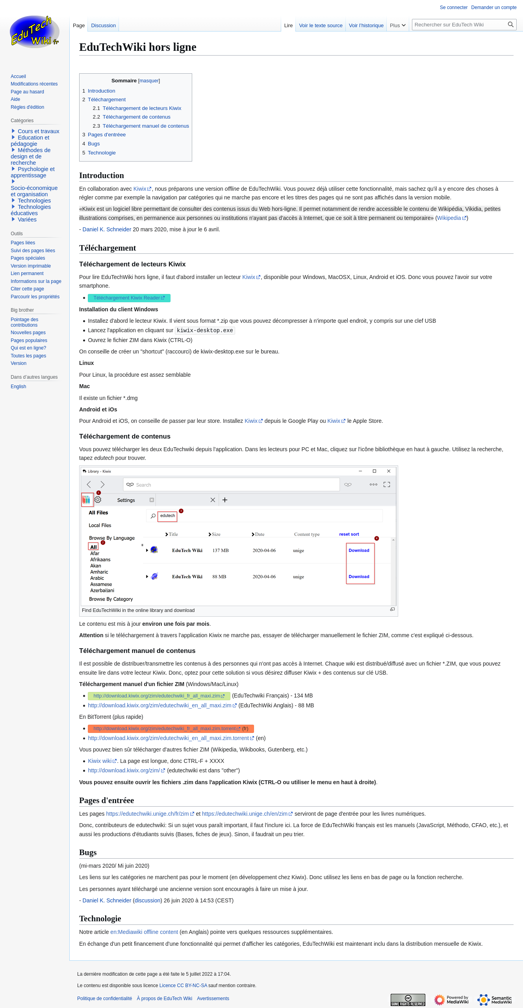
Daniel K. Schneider (107, 229)
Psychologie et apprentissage (33, 172)
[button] (13, 131)
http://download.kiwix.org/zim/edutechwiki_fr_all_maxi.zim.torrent (164, 728)
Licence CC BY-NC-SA (183, 985)
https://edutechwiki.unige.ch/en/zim (244, 813)
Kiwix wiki (99, 760)
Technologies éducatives (31, 210)
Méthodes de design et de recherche (30, 156)
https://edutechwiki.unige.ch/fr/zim (147, 813)
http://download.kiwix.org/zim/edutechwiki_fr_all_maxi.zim (156, 695)
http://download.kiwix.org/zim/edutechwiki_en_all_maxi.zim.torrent (168, 738)
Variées (27, 219)
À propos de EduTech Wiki (164, 998)
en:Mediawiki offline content (144, 931)
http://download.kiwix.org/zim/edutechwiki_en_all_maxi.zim (159, 705)
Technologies (34, 200)
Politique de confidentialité (104, 998)
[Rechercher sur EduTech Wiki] (464, 24)
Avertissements (213, 998)
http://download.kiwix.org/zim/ (124, 770)
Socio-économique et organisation (34, 191)
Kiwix (140, 189)
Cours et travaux (38, 131)
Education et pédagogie (30, 140)
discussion (147, 900)
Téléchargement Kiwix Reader (126, 298)
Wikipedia (449, 218)
